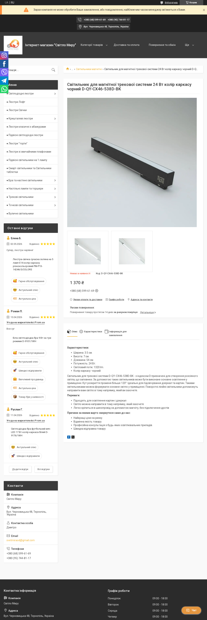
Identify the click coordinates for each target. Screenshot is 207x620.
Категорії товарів (92, 44)
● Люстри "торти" (17, 143)
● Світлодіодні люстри (20, 93)
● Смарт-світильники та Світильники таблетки (29, 170)
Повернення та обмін (162, 44)
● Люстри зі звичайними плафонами (29, 151)
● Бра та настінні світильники (24, 180)
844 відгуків (171, 2)
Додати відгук (20, 469)
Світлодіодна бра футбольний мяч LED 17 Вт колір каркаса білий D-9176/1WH (30, 432)
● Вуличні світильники (20, 213)
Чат (191, 610)
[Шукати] (53, 70)
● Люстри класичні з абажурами (26, 126)
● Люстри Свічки (17, 110)
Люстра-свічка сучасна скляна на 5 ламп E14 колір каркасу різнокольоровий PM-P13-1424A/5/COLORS (33, 264)
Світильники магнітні (89, 69)
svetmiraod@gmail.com (21, 540)
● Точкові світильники (20, 205)
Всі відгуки (44, 469)
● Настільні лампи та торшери (25, 188)
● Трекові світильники (20, 196)
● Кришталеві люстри (20, 118)
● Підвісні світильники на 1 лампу (27, 160)
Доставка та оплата (126, 44)
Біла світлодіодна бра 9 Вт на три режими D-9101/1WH (32, 339)
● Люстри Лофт (16, 101)
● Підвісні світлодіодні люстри (25, 135)
